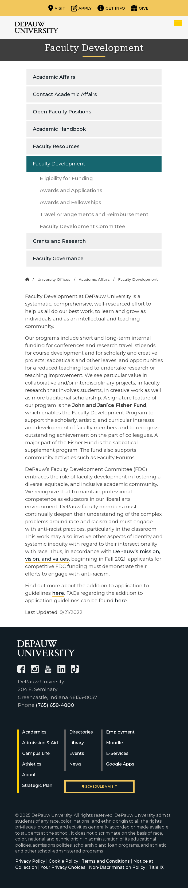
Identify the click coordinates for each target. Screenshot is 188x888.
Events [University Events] (76, 753)
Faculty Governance (58, 258)
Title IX (156, 867)
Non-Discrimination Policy (117, 867)
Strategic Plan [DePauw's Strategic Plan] (37, 785)
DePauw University (36, 27)
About (29, 774)
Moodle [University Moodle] (114, 742)
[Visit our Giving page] (139, 8)
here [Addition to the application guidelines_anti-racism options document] (58, 593)
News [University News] (75, 764)
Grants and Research (59, 241)
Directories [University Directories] (81, 732)
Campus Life (36, 753)
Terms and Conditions (106, 861)
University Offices (53, 279)
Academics (34, 732)
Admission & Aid (40, 742)
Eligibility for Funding (66, 178)
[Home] (27, 279)
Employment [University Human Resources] (120, 732)
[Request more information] (111, 8)
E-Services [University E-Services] (117, 753)
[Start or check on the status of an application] (81, 8)
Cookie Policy (63, 861)
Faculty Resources (56, 146)
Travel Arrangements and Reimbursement (94, 214)
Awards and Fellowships (70, 202)
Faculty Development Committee (82, 226)
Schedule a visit (99, 786)
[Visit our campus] (57, 8)
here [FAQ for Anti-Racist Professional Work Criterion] (121, 600)
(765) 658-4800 (55, 705)
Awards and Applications (71, 190)
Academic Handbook (59, 129)
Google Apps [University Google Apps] (120, 764)
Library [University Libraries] (76, 742)
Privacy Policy (30, 861)
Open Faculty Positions (62, 112)
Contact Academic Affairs (65, 94)
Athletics (31, 764)
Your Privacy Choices (63, 867)
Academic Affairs (54, 77)
